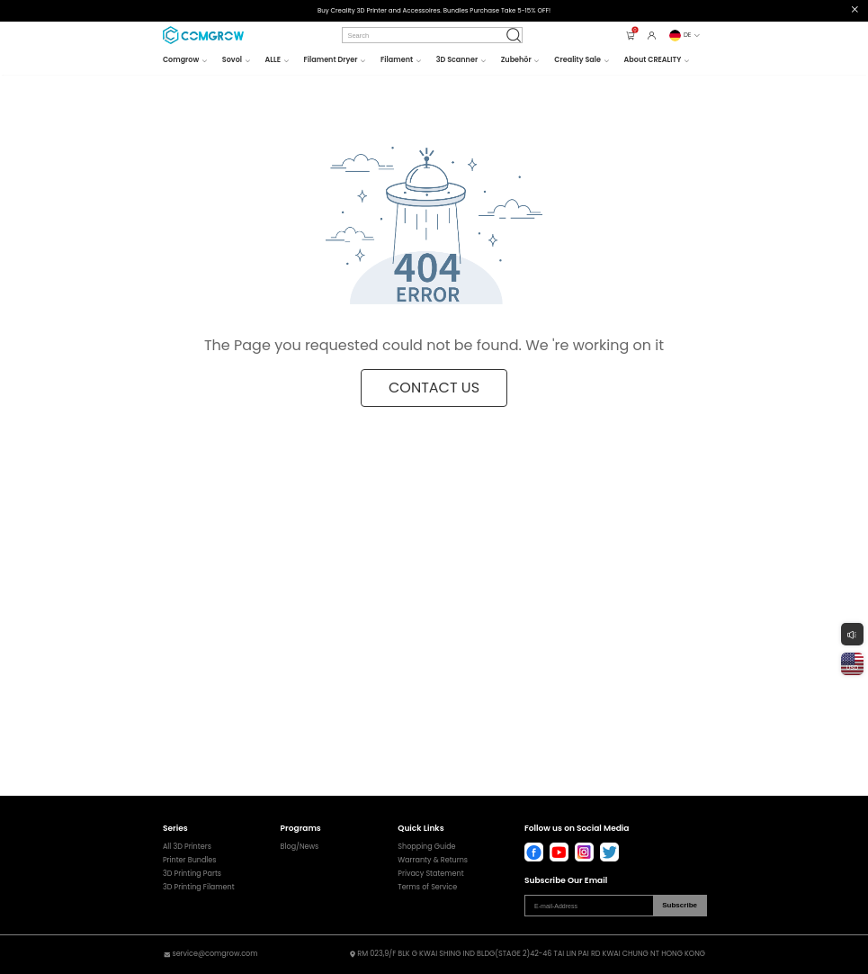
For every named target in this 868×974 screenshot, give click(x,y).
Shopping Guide (426, 847)
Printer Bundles (190, 860)
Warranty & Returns (433, 860)
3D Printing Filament (199, 887)
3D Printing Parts (192, 874)
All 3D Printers (187, 847)
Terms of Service (427, 887)
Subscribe (679, 905)
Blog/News (300, 847)
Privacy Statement (430, 874)
